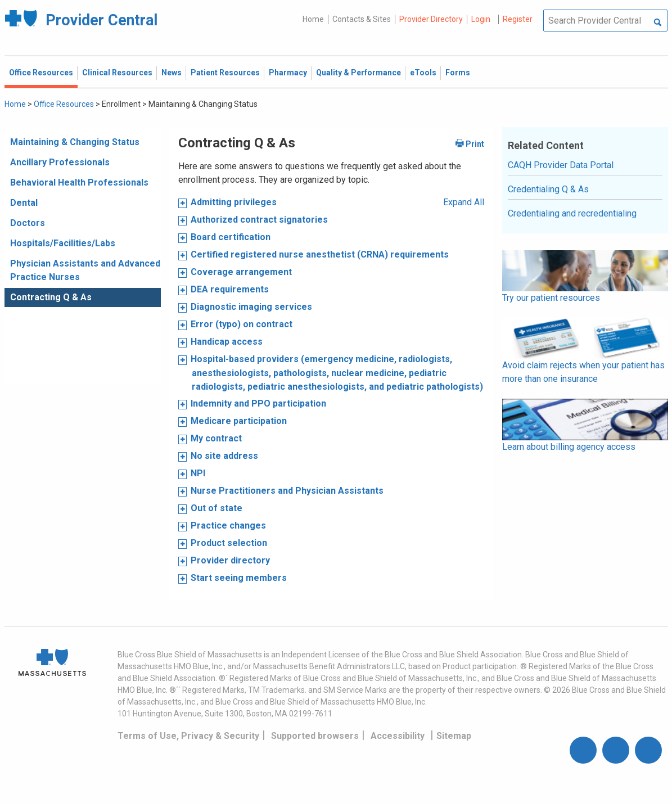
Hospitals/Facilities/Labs (62, 243)
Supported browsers (315, 735)
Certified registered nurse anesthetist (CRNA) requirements (320, 254)
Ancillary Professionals (60, 162)
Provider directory (230, 560)
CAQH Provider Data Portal (561, 165)
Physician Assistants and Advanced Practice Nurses (85, 270)
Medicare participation (239, 421)
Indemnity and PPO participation (258, 403)
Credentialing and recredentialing (572, 213)
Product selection (229, 543)
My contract (216, 438)
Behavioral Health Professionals (79, 182)
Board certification (230, 237)
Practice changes (228, 525)
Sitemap (453, 735)
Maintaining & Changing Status (74, 142)
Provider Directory (431, 19)
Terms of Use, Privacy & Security (188, 735)
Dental (24, 202)
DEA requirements (230, 289)
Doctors (27, 223)
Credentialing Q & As (548, 189)
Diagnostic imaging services (251, 306)
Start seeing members (239, 577)
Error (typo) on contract (241, 324)
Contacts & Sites (361, 19)
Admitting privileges (234, 202)
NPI (198, 473)
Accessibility (398, 735)
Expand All (463, 202)
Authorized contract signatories (259, 219)
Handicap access (227, 341)
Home (313, 19)
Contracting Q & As (51, 297)
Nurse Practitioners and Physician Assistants (287, 490)
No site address (224, 455)
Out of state (216, 508)
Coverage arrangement (241, 272)
